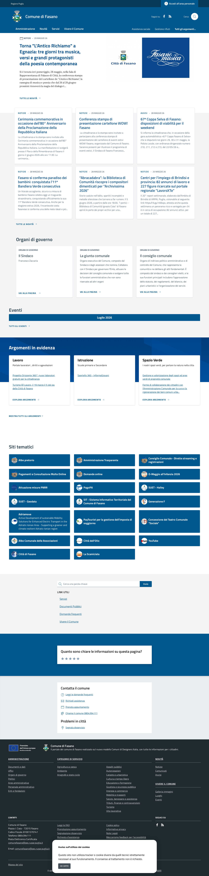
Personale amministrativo (21, 787)
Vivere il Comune (165, 784)
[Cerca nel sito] (194, 16)
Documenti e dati (16, 767)
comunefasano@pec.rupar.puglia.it (25, 842)
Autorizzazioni (113, 771)
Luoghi (158, 795)
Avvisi (158, 775)
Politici (11, 779)
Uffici (10, 771)
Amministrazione (18, 759)
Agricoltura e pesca (67, 767)
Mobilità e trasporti (116, 795)
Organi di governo (17, 775)
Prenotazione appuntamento (71, 829)
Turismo (110, 807)
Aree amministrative (18, 783)
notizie (22, 113)
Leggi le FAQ (63, 825)
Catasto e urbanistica (117, 775)
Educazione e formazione (118, 783)
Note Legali (112, 833)
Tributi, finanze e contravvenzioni (123, 803)
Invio (145, 584)
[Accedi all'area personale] (179, 3)
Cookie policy (112, 825)
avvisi (144, 113)
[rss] (169, 17)
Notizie (158, 767)
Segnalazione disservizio (69, 833)
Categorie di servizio (69, 759)
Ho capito (64, 866)
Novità (159, 759)
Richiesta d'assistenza (68, 837)
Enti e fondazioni (16, 791)
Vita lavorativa (113, 811)
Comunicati (161, 771)
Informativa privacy (116, 829)
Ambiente (62, 771)
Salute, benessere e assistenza (121, 799)
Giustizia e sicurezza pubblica (121, 787)
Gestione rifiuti (162, 29)
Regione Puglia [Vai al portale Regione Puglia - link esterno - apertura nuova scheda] (17, 3)
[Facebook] (163, 17)
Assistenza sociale (141, 29)
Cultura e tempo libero (117, 779)
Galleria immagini (164, 791)
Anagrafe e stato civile (68, 775)
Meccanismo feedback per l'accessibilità (126, 837)
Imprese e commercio (117, 791)
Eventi (158, 799)
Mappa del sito (15, 864)
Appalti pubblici (114, 767)
